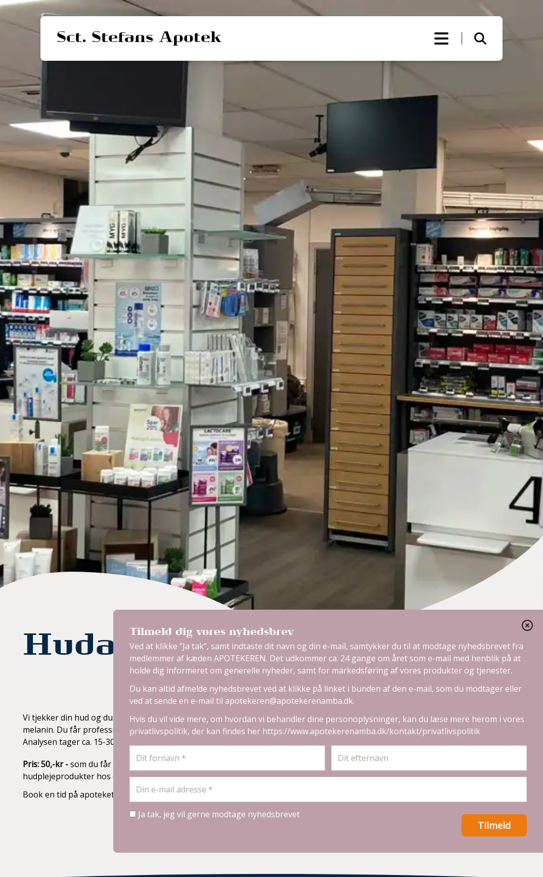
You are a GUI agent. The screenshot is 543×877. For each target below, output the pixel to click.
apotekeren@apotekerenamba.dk (289, 700)
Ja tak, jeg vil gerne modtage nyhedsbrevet (214, 814)
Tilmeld (494, 825)
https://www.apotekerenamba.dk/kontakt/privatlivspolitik (371, 731)
